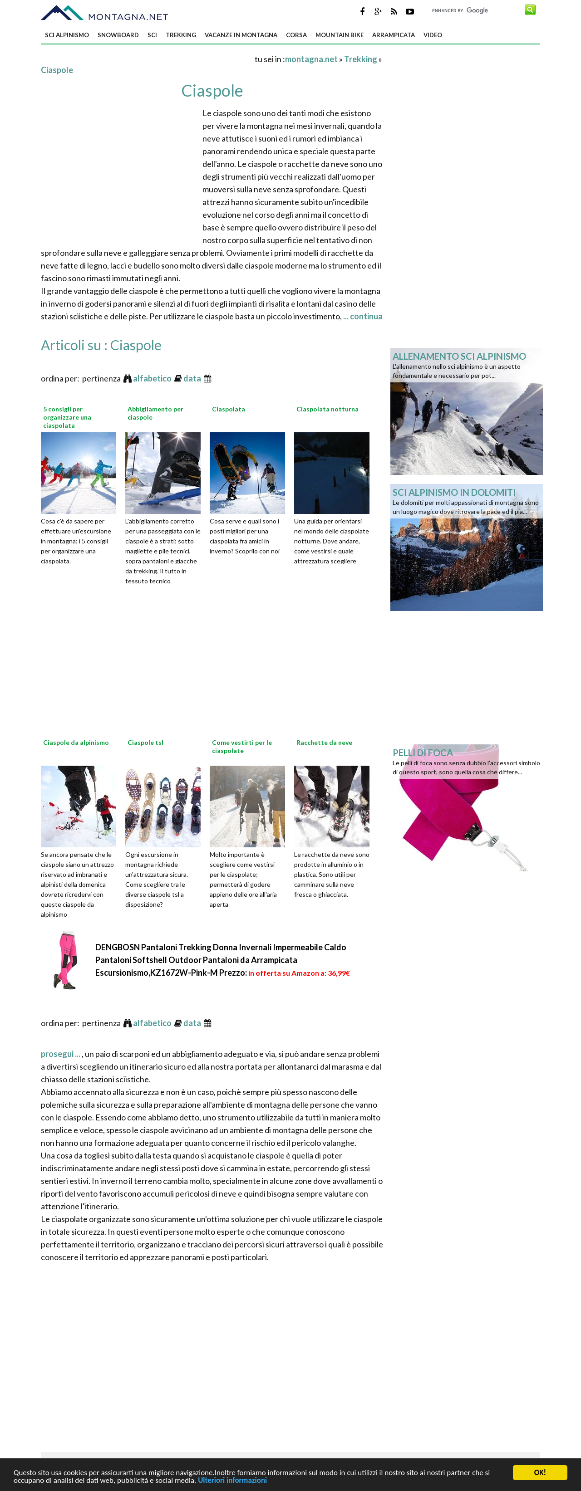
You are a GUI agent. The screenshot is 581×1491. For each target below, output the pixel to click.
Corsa (296, 35)
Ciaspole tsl (145, 742)
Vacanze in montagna (241, 35)
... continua (362, 316)
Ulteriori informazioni (232, 1481)
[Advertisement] (147, 58)
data (192, 378)
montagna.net (311, 59)
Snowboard (118, 35)
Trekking (181, 35)
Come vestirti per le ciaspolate (242, 746)
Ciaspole (57, 70)
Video (432, 35)
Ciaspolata (228, 409)
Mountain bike (339, 35)
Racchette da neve (324, 742)
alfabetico (153, 378)
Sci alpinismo (67, 35)
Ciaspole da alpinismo (76, 742)
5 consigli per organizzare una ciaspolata (67, 417)
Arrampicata (393, 35)
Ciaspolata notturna (327, 409)
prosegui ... (61, 1054)
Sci (152, 35)
